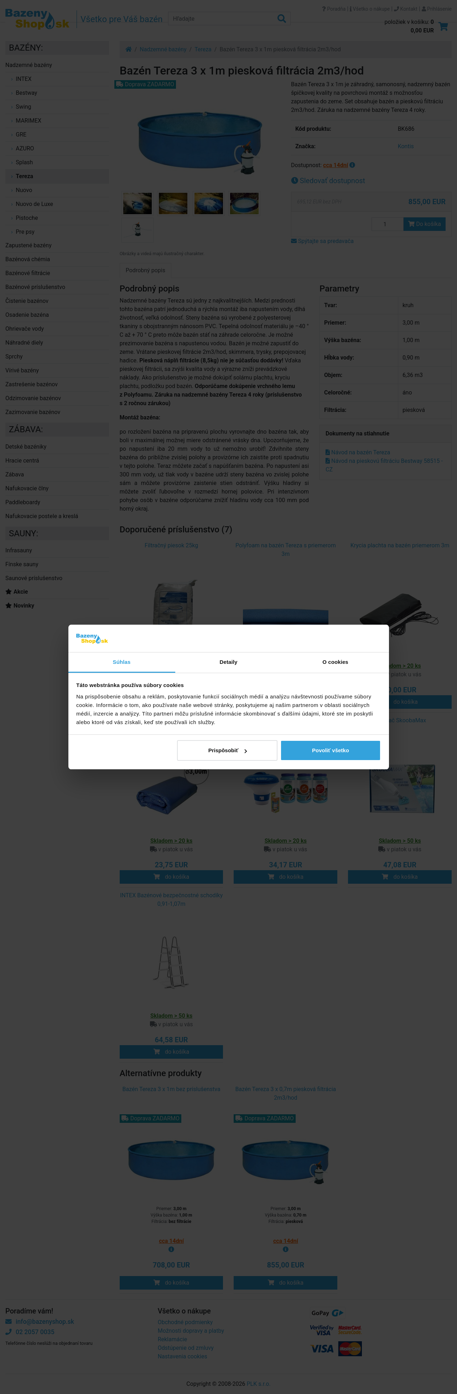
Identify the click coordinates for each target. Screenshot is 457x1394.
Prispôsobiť (227, 750)
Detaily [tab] (229, 662)
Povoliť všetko (330, 750)
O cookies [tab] (335, 662)
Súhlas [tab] (122, 662)
